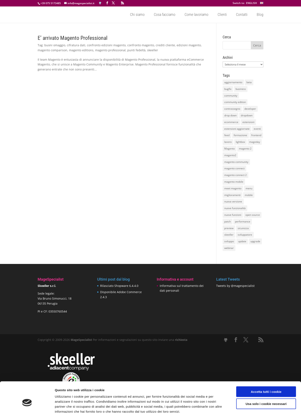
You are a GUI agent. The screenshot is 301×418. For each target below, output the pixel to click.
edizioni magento (189, 45)
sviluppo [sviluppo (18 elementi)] (229, 241)
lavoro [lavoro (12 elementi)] (228, 142)
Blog (260, 15)
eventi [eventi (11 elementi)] (257, 129)
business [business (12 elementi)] (241, 89)
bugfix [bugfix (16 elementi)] (227, 89)
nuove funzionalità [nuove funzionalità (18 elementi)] (235, 208)
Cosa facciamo (164, 15)
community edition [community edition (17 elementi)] (235, 102)
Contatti (241, 15)
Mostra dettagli (220, 410)
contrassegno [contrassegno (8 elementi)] (232, 108)
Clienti (222, 15)
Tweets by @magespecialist (235, 286)
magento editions (81, 50)
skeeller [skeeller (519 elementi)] (228, 234)
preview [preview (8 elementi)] (228, 228)
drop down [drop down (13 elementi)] (230, 115)
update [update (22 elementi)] (242, 241)
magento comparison (52, 50)
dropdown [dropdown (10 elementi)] (247, 115)
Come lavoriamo (196, 15)
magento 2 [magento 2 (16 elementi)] (245, 148)
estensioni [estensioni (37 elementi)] (248, 122)
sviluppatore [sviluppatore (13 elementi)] (245, 234)
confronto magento (140, 45)
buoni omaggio (54, 45)
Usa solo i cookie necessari (266, 385)
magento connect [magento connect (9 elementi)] (234, 168)
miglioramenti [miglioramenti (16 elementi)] (232, 195)
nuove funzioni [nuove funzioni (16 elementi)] (232, 215)
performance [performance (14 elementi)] (242, 221)
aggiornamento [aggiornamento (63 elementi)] (233, 82)
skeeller (152, 50)
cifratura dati (76, 45)
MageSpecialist (81, 340)
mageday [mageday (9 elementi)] (254, 142)
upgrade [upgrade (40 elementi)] (255, 241)
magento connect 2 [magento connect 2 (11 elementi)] (235, 175)
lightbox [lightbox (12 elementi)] (240, 142)
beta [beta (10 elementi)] (249, 82)
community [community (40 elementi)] (230, 95)
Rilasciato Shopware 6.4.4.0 (119, 286)
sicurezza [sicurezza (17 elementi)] (243, 228)
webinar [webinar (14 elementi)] (229, 248)
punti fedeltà (136, 50)
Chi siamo (137, 15)
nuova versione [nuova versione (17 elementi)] (233, 201)
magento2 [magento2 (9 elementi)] (230, 155)
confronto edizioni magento (106, 45)
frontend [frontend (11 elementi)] (256, 135)
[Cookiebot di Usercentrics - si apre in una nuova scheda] (27, 410)
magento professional (110, 50)
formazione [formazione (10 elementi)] (240, 135)
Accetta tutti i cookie (266, 373)
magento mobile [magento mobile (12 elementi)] (233, 181)
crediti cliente (165, 45)
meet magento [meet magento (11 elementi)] (232, 188)
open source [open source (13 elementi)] (252, 215)
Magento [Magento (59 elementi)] (229, 148)
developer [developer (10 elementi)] (250, 108)
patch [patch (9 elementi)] (227, 221)
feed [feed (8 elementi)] (227, 135)
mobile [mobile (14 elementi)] (249, 195)
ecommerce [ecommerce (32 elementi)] (231, 122)
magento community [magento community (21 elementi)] (236, 162)
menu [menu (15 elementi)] (249, 188)
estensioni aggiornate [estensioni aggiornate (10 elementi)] (237, 129)
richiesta (180, 340)
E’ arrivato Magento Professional (72, 38)
